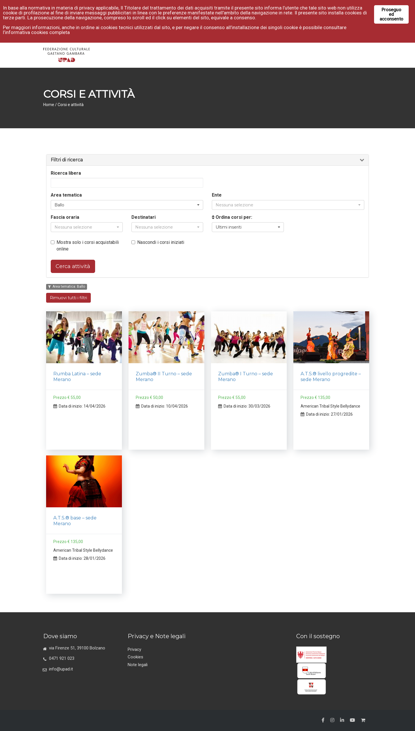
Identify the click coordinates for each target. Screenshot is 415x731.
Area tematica (66, 195)
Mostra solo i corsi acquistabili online (85, 246)
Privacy (134, 649)
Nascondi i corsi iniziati (157, 242)
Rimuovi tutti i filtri (68, 297)
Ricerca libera (66, 173)
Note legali (138, 664)
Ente (217, 195)
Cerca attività (73, 266)
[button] (127, 205)
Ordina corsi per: (232, 217)
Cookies (135, 657)
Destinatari (143, 217)
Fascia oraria (65, 217)
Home (48, 104)
